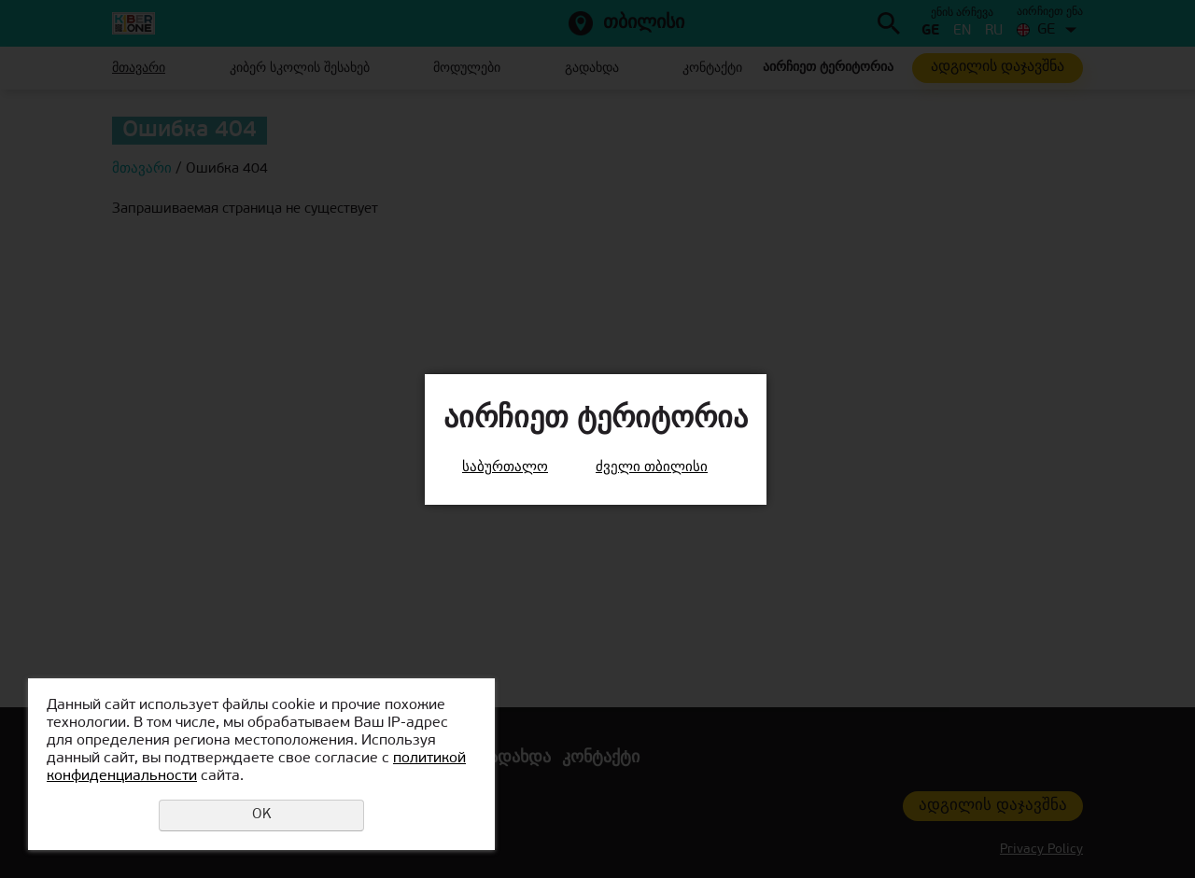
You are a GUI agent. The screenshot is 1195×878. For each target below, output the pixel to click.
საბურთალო (505, 468)
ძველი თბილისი (652, 468)
